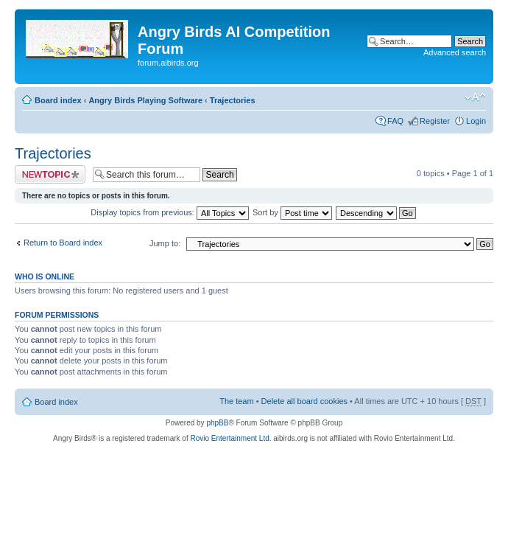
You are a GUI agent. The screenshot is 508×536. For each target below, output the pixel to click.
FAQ (395, 120)
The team (236, 401)
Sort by (292, 212)
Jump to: (164, 243)
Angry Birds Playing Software (145, 100)
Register (435, 120)
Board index (58, 100)
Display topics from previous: (170, 212)
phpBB (217, 423)
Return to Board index (63, 242)
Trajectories (232, 100)
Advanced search (454, 52)
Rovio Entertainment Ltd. (230, 438)
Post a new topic (50, 174)
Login (476, 120)
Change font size (475, 97)
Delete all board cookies (304, 401)
